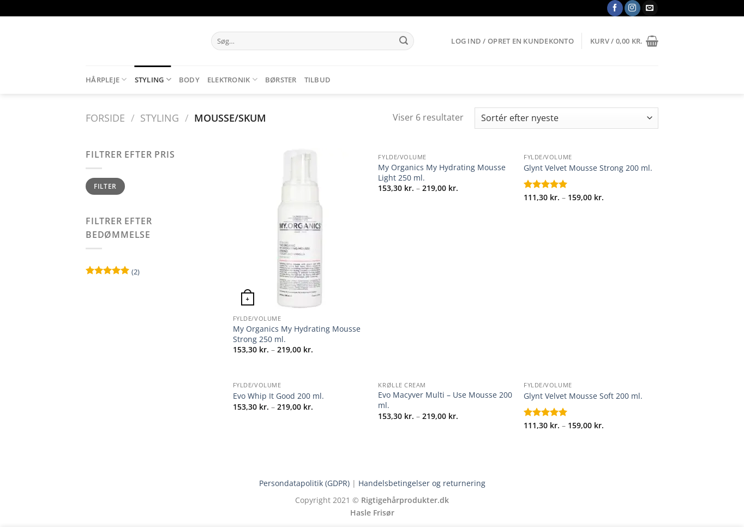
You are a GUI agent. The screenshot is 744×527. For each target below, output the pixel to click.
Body (189, 80)
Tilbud (317, 80)
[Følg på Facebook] (615, 8)
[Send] (403, 41)
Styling (153, 79)
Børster (281, 80)
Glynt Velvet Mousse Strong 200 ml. (588, 168)
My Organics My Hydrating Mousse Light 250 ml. (442, 173)
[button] (512, 41)
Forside (105, 117)
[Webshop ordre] (566, 118)
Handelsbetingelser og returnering (421, 483)
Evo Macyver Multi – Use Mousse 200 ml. (445, 400)
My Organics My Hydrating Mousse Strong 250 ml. (297, 334)
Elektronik (232, 79)
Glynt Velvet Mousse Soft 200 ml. (583, 396)
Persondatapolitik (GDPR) (304, 483)
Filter (105, 186)
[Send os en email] (650, 8)
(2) (113, 273)
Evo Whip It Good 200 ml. (278, 396)
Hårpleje (106, 79)
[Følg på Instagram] (632, 8)
